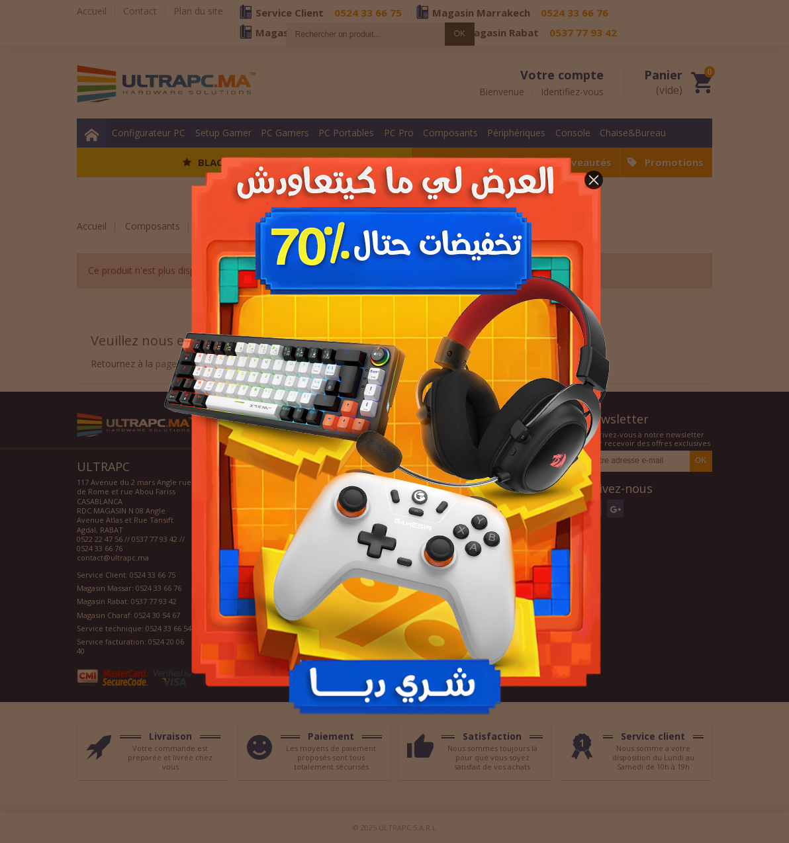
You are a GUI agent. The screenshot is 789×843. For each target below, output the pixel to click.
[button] (593, 180)
